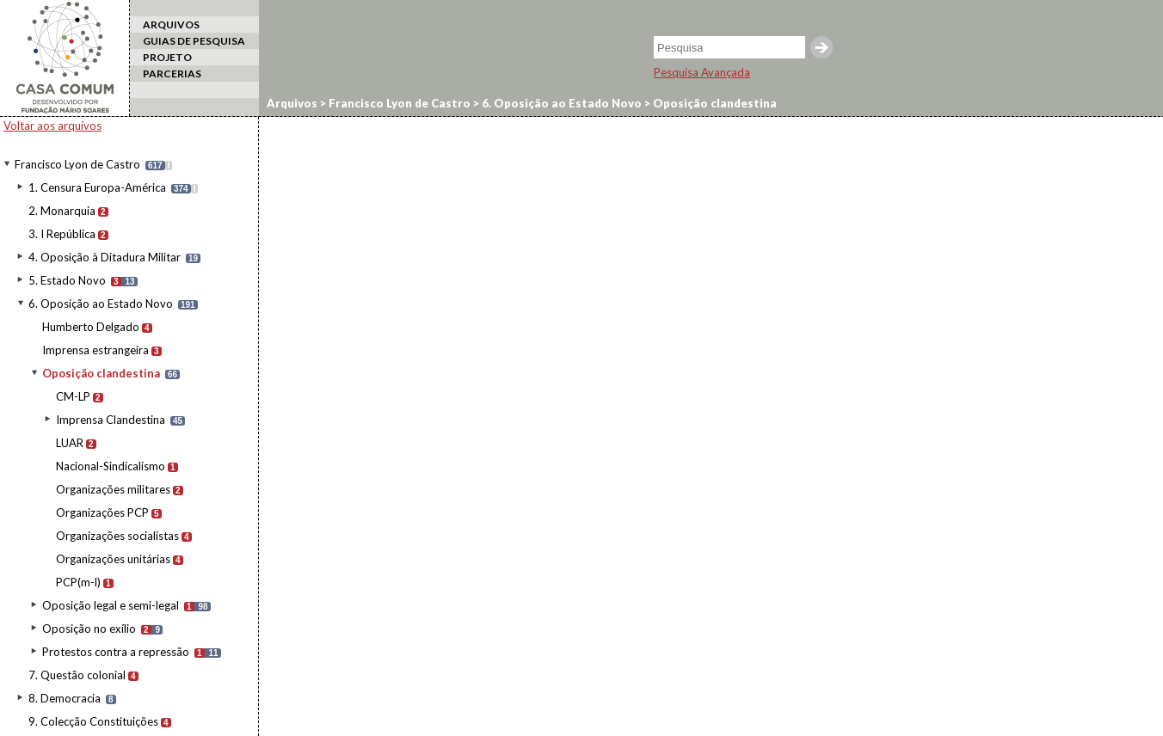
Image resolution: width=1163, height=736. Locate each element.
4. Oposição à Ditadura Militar (104, 257)
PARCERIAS (172, 73)
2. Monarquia (61, 211)
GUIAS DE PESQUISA (194, 40)
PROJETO (167, 57)
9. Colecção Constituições (93, 721)
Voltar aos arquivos (52, 125)
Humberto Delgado (90, 327)
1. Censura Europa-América (97, 187)
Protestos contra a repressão (115, 652)
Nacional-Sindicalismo (110, 466)
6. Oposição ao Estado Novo (100, 303)
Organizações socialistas (117, 536)
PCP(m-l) (78, 582)
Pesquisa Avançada (702, 72)
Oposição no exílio (89, 628)
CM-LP (73, 396)
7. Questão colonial (77, 675)
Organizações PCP (102, 512)
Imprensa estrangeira (95, 350)
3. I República (61, 234)
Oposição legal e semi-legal (110, 605)
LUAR (69, 443)
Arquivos (292, 103)
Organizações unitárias (113, 559)
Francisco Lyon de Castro (77, 164)
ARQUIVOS (171, 24)
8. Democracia (64, 698)
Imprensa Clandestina (110, 419)
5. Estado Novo (67, 280)
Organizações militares (113, 489)
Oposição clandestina (101, 373)
